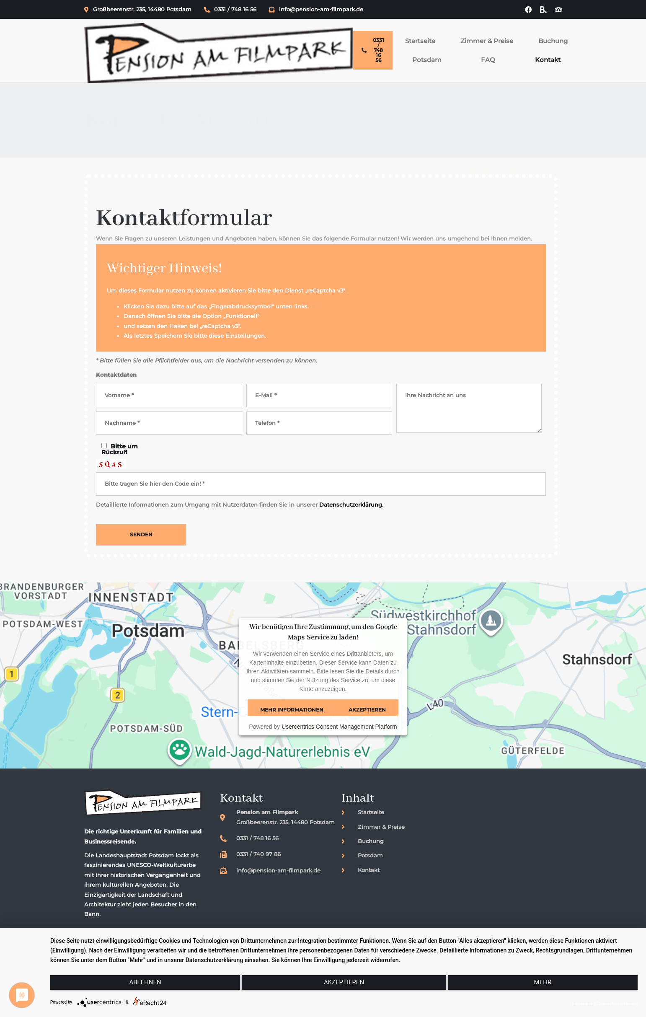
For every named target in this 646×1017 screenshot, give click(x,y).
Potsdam (394, 35)
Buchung (348, 35)
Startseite (232, 35)
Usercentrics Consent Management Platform (339, 735)
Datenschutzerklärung (617, 1003)
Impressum (583, 1003)
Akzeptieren (367, 719)
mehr (550, 986)
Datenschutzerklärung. (351, 513)
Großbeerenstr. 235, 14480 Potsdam (137, 9)
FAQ (433, 35)
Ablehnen (138, 986)
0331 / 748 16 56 (230, 9)
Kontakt (470, 35)
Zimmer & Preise (290, 35)
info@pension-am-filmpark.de (316, 9)
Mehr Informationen (291, 719)
